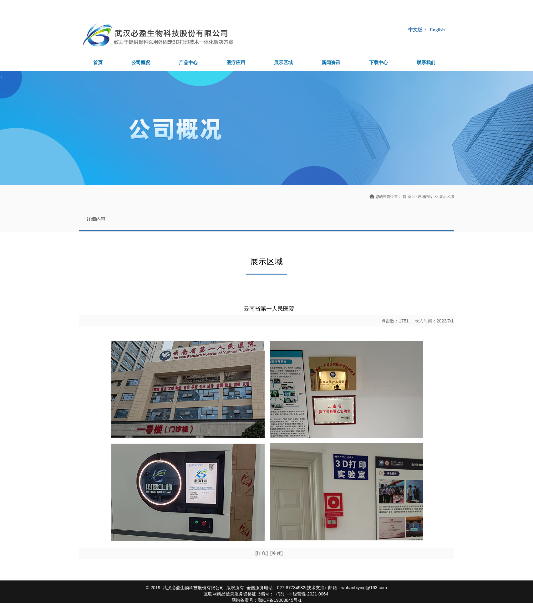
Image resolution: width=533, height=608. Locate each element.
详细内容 (426, 196)
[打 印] (261, 553)
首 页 (407, 196)
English (437, 29)
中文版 (415, 29)
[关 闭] (276, 553)
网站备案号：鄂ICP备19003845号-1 (266, 600)
